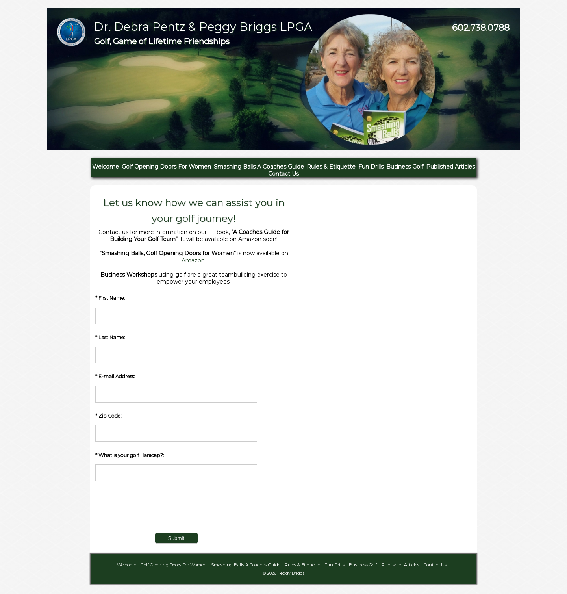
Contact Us (283, 173)
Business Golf (404, 166)
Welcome (105, 166)
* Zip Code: (176, 427)
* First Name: (176, 309)
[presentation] (155, 510)
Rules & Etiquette (331, 166)
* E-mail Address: (176, 387)
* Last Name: (176, 348)
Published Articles (450, 166)
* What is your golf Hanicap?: (176, 466)
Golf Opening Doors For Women (166, 166)
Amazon (193, 260)
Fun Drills (371, 166)
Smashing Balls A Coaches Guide (259, 166)
